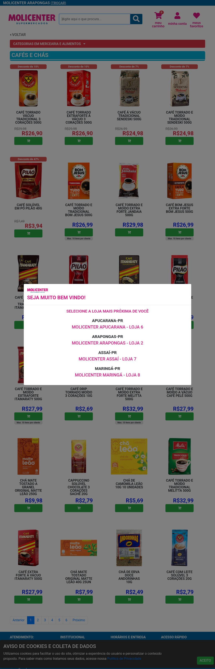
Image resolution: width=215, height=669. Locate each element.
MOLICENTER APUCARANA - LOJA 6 (107, 327)
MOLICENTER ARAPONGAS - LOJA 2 (107, 343)
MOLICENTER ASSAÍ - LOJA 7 (107, 359)
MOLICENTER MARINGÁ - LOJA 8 (107, 375)
